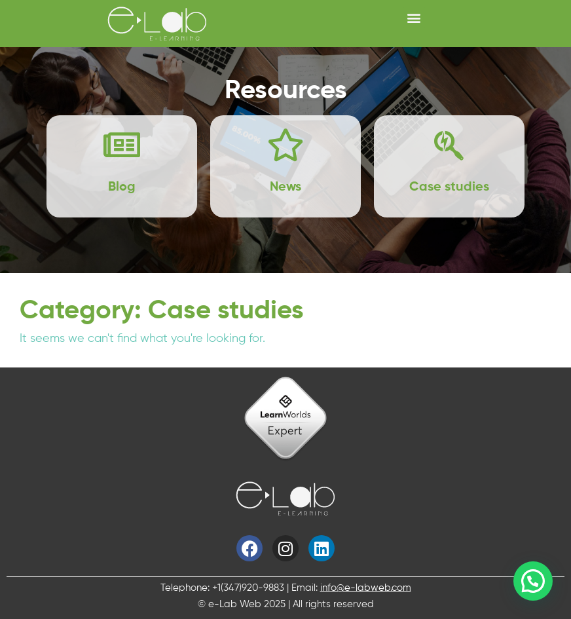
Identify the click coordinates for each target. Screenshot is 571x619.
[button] (414, 17)
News (285, 187)
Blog (122, 187)
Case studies (449, 187)
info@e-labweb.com (365, 588)
